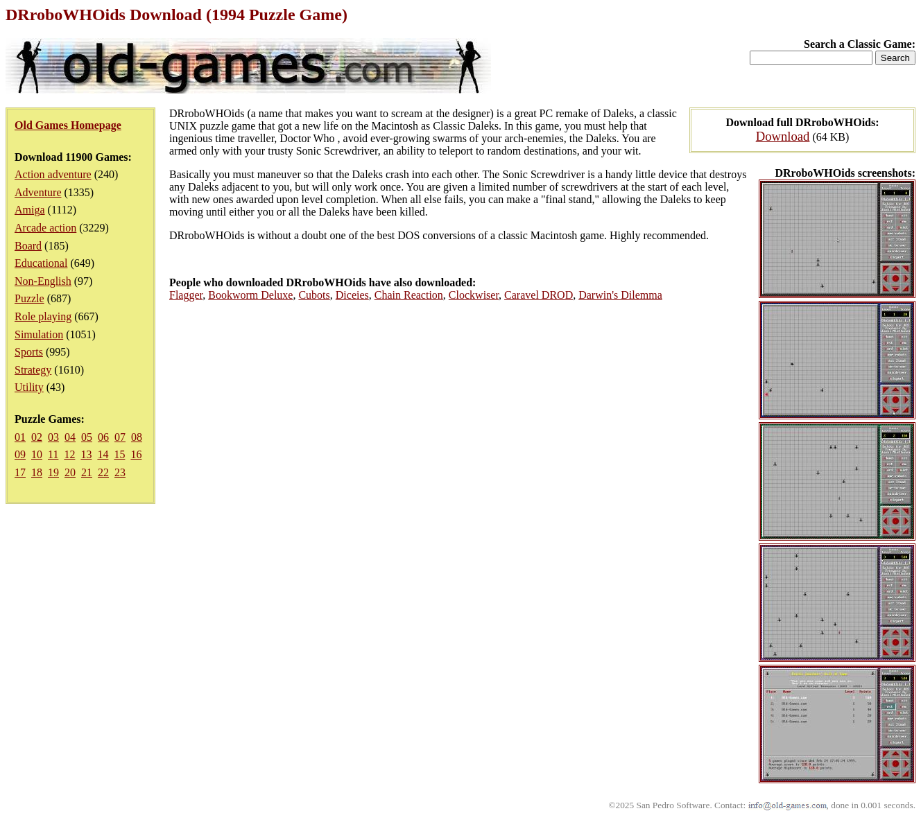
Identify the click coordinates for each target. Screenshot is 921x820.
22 (103, 472)
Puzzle (29, 298)
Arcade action (45, 228)
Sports (29, 352)
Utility (29, 387)
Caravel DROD (538, 295)
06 (103, 437)
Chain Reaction (409, 295)
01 (20, 437)
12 (69, 454)
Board (28, 246)
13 (86, 454)
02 (36, 437)
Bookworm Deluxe (250, 295)
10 (36, 454)
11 (53, 454)
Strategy (33, 370)
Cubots (313, 295)
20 (70, 472)
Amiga (30, 210)
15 (119, 454)
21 (86, 472)
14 (102, 454)
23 (120, 472)
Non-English (43, 281)
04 (70, 437)
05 (86, 437)
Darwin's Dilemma (620, 295)
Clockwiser (474, 295)
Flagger (186, 295)
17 (20, 472)
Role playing (43, 316)
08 (136, 437)
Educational (41, 263)
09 (20, 454)
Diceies (352, 295)
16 (135, 454)
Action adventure (53, 174)
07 (120, 437)
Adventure (38, 192)
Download (783, 136)
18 (36, 472)
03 (53, 437)
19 (53, 472)
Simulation (39, 334)
